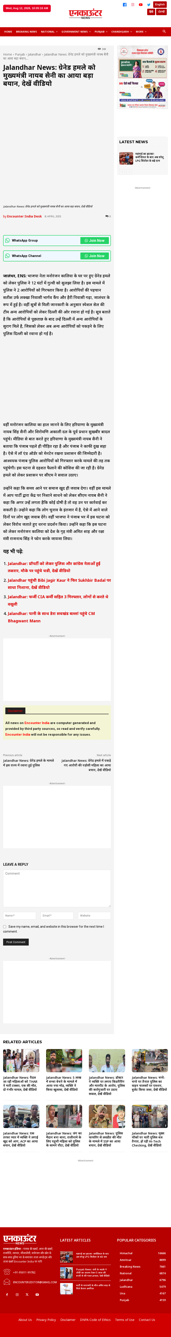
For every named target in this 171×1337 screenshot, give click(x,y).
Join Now (94, 240)
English (160, 4)
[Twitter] (148, 4)
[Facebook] (124, 4)
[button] (164, 31)
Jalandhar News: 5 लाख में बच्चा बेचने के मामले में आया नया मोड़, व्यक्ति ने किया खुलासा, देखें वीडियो (63, 1083)
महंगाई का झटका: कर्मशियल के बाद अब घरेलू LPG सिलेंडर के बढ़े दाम (149, 157)
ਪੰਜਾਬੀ (161, 11)
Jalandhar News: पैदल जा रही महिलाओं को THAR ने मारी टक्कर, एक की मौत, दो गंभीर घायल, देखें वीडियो (20, 1083)
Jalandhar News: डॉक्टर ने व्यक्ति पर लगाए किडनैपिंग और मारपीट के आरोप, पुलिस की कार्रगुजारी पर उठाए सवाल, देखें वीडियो (107, 1085)
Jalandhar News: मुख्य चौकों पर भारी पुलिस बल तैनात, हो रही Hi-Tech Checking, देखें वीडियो (148, 1139)
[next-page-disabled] (129, 172)
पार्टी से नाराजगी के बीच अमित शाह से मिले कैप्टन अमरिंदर (93, 1287)
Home (7, 54)
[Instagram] (132, 4)
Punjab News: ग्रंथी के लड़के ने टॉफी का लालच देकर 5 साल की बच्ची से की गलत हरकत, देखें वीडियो (93, 1272)
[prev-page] (122, 172)
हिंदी (151, 11)
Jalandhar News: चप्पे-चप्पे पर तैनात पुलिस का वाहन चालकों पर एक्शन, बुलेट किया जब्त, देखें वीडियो (149, 1083)
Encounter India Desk (24, 216)
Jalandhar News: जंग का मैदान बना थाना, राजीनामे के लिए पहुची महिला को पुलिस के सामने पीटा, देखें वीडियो (64, 1139)
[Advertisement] (57, 669)
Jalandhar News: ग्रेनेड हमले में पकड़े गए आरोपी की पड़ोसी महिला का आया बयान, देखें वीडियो (86, 765)
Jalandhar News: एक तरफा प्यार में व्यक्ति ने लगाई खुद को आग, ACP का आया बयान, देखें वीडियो (20, 1139)
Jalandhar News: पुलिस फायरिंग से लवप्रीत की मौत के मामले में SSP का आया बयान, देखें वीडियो (106, 1139)
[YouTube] (140, 4)
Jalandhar (34, 54)
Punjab (20, 54)
